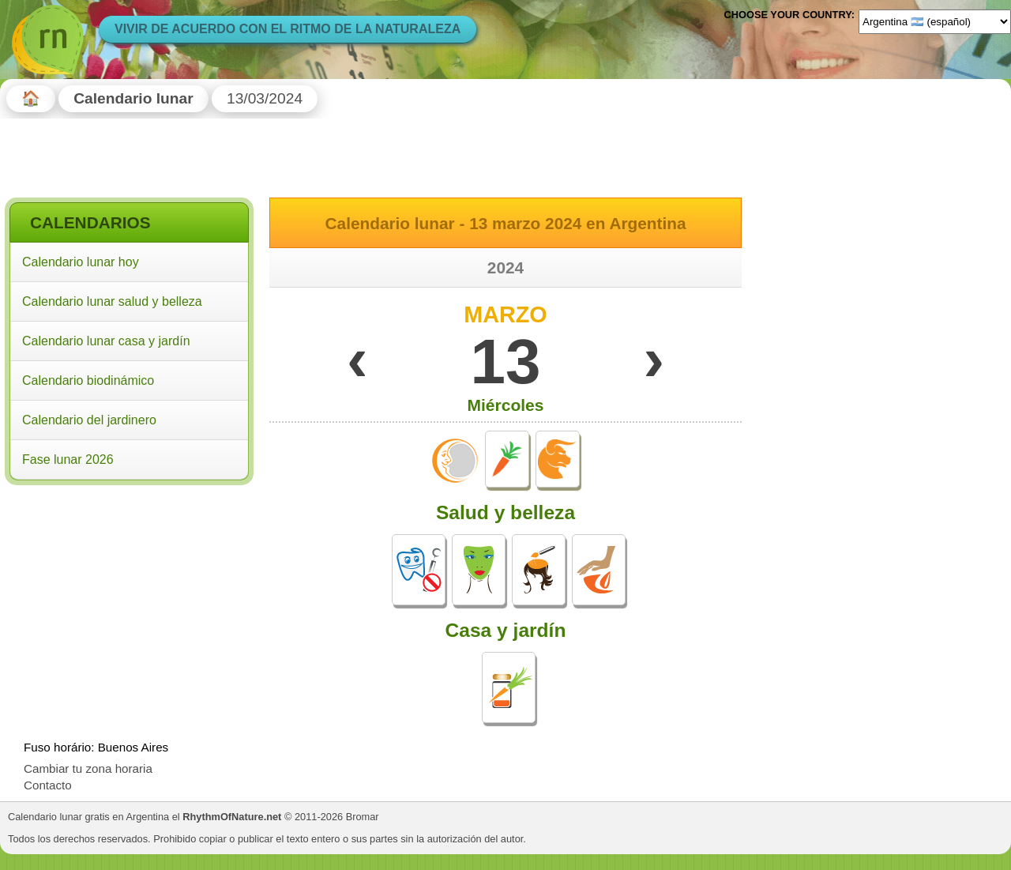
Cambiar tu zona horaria (88, 768)
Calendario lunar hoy (80, 262)
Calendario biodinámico (88, 380)
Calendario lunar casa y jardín (106, 341)
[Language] (935, 21)
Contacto (48, 785)
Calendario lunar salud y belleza (112, 301)
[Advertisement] (129, 592)
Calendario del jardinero (89, 420)
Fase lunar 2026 (68, 459)
